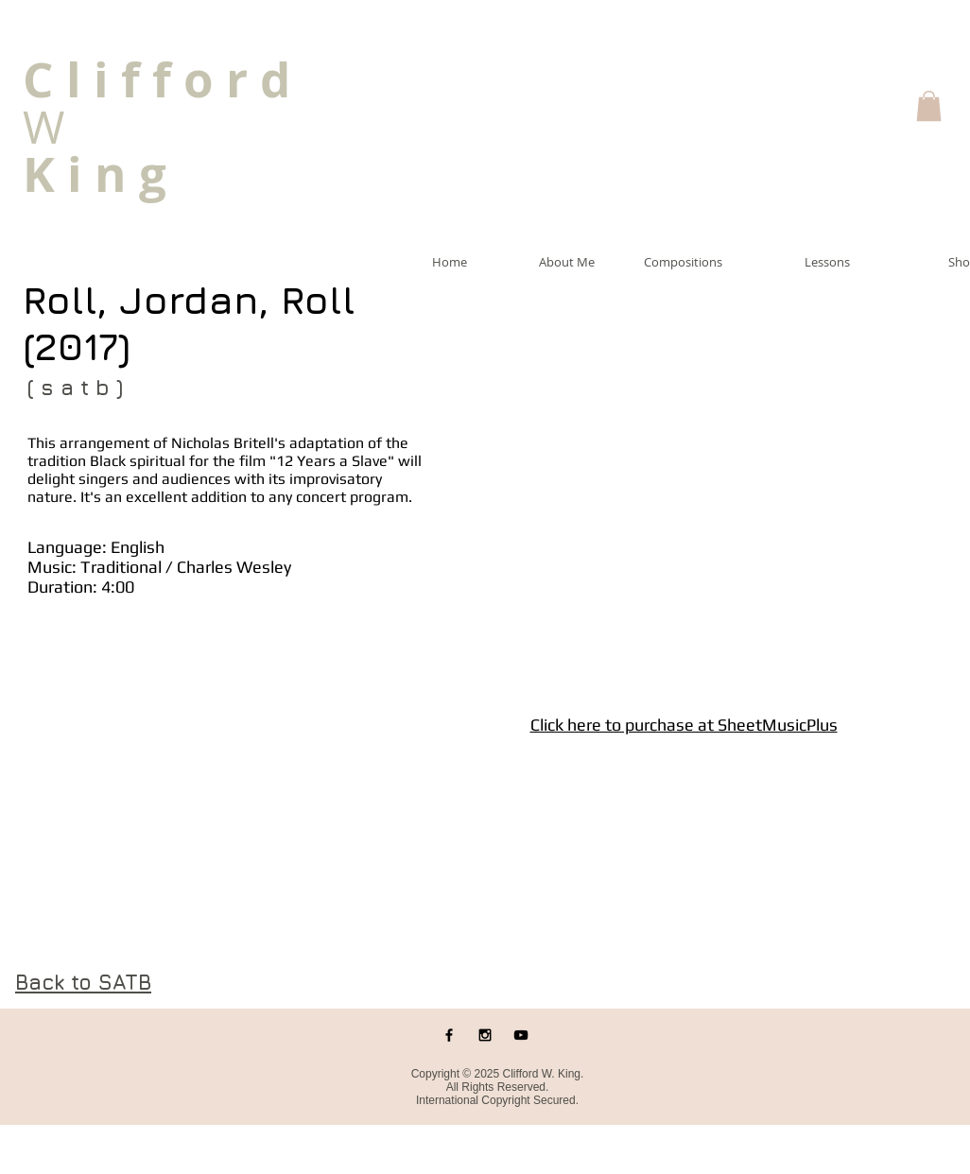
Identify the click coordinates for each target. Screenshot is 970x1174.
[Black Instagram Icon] (485, 1035)
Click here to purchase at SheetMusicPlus (684, 724)
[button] (929, 106)
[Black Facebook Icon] (449, 1035)
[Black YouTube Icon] (520, 1035)
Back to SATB (83, 982)
